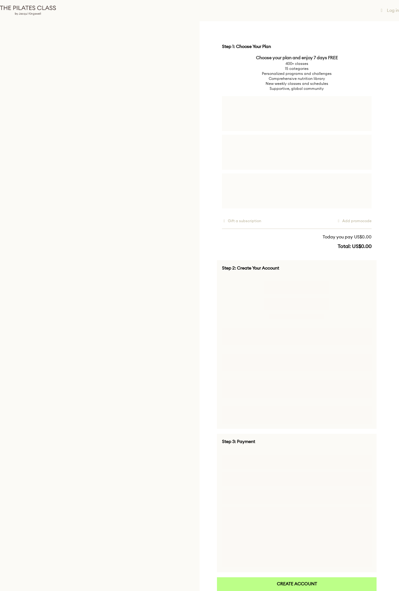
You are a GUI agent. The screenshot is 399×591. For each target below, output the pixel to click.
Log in (389, 10)
